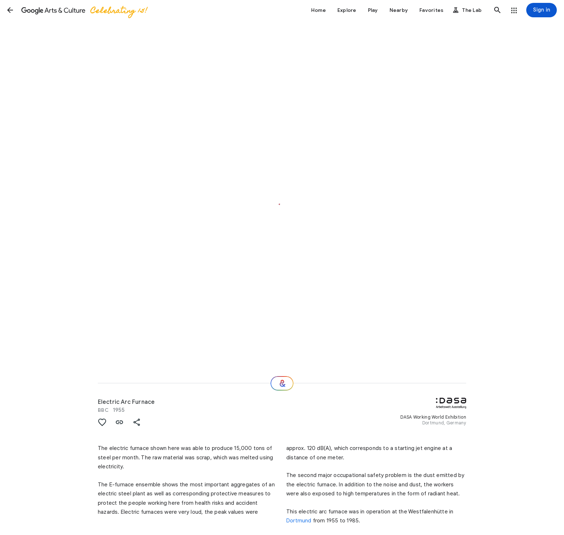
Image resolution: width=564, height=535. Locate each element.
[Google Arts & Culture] (83, 10)
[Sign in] (541, 10)
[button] (10, 10)
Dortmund (298, 520)
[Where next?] (282, 383)
